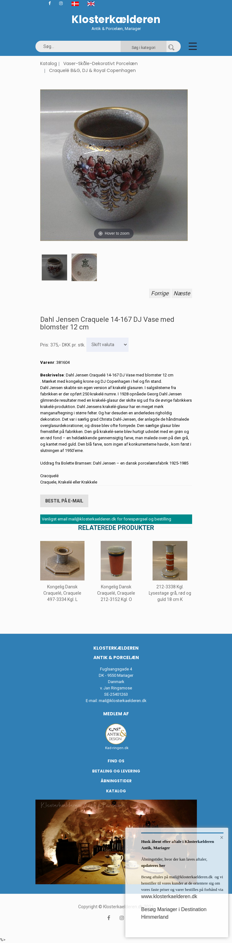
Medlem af (116, 714)
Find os (116, 761)
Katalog (48, 63)
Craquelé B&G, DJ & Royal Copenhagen (92, 70)
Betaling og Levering (116, 771)
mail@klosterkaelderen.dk (123, 700)
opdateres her (153, 865)
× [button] (221, 837)
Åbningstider (116, 781)
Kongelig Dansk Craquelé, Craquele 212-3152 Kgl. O (116, 593)
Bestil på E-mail (64, 500)
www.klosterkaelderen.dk (169, 896)
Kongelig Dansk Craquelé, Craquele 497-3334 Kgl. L (62, 593)
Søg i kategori (143, 47)
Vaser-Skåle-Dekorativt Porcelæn (100, 63)
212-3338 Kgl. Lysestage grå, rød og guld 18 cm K (170, 593)
